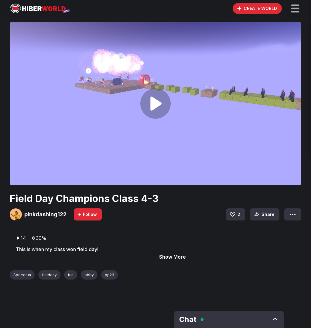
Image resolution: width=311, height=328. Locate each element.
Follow (87, 214)
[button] (295, 8)
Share (264, 214)
